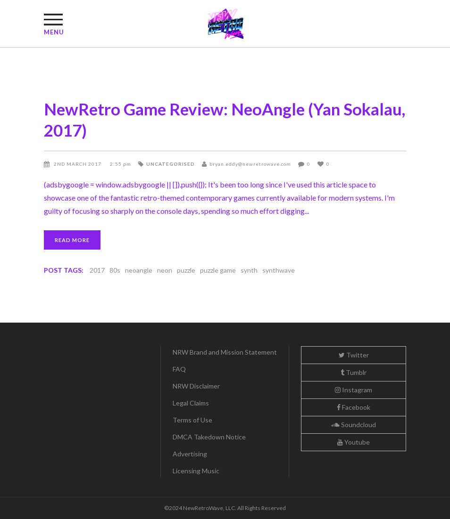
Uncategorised (170, 164)
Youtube (353, 442)
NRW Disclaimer (196, 386)
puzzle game (218, 270)
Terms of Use (192, 420)
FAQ (179, 369)
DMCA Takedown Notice (209, 437)
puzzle (186, 270)
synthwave (278, 270)
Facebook (353, 407)
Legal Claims (191, 403)
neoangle (138, 270)
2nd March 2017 (78, 164)
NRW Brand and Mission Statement (225, 352)
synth (249, 270)
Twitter (354, 355)
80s (114, 270)
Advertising (190, 454)
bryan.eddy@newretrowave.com (250, 164)
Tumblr (354, 372)
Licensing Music (196, 471)
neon (164, 270)
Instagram (353, 390)
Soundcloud (353, 425)
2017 (97, 270)
